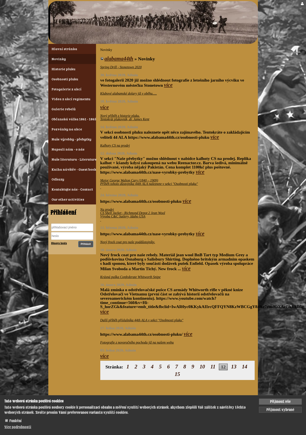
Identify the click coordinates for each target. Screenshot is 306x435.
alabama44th (119, 58)
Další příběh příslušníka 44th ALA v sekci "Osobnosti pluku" (141, 320)
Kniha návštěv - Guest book (72, 169)
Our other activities (68, 199)
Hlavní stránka (64, 48)
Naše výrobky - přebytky (71, 139)
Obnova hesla (59, 243)
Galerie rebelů (63, 109)
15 (177, 374)
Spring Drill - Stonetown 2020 (121, 67)
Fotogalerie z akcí (66, 89)
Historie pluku (63, 69)
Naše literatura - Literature (72, 159)
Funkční (15, 421)
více (168, 85)
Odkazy (58, 179)
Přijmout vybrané (280, 409)
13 (234, 366)
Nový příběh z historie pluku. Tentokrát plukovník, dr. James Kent (124, 117)
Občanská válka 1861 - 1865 (72, 119)
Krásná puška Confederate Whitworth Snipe (130, 277)
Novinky (59, 59)
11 (213, 366)
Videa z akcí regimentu (71, 99)
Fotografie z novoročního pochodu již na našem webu (137, 342)
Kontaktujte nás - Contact (72, 189)
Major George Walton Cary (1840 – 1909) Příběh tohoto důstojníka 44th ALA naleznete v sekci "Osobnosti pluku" (149, 184)
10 (202, 366)
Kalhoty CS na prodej (115, 145)
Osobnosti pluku (65, 79)
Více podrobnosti (17, 427)
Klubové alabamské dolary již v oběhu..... (128, 93)
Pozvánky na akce (67, 129)
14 (244, 366)
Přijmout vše (280, 401)
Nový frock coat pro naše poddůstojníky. (127, 242)
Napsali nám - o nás (68, 149)
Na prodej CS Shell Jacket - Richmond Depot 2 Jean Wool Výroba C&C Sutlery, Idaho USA (132, 215)
